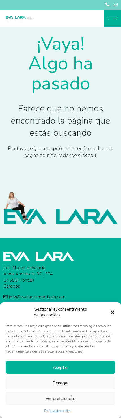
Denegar (60, 383)
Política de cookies (57, 410)
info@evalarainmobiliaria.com (34, 297)
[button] (112, 312)
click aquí (87, 155)
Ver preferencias (61, 398)
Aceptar (60, 367)
